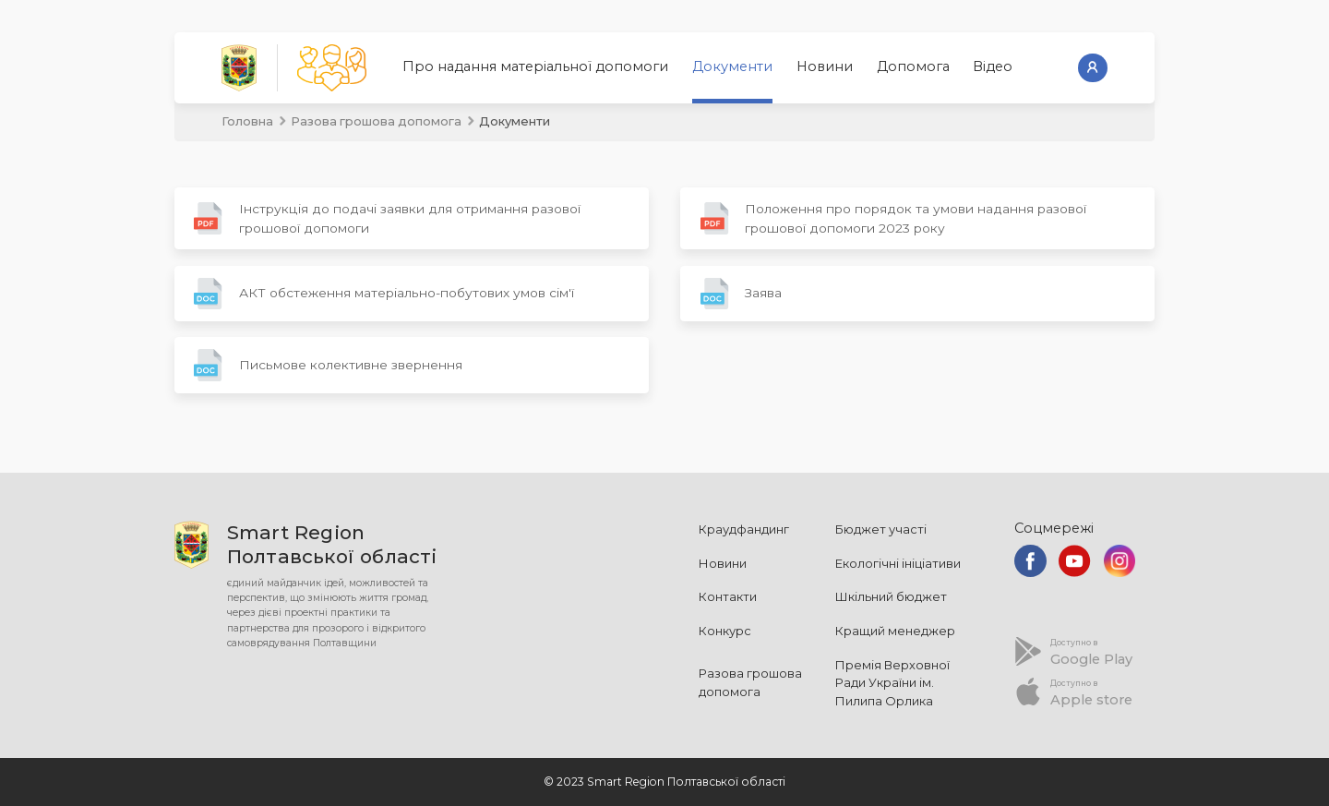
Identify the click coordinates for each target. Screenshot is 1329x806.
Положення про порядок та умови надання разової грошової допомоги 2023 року (893, 218)
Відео (992, 66)
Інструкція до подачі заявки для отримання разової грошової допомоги (387, 218)
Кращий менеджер (895, 630)
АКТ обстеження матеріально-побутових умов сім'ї (383, 294)
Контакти (728, 596)
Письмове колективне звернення (327, 365)
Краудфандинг (744, 529)
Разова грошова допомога (376, 121)
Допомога (913, 66)
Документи (732, 66)
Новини (824, 66)
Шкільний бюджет (891, 596)
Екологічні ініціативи (898, 563)
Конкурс (725, 630)
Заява (741, 294)
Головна (247, 121)
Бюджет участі (881, 529)
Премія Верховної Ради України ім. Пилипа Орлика (892, 682)
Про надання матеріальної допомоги (535, 66)
